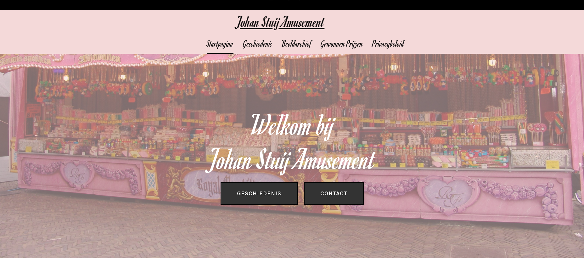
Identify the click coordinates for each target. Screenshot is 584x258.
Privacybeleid (407, 43)
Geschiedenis (276, 43)
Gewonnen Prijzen (361, 43)
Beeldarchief (315, 43)
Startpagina (239, 43)
